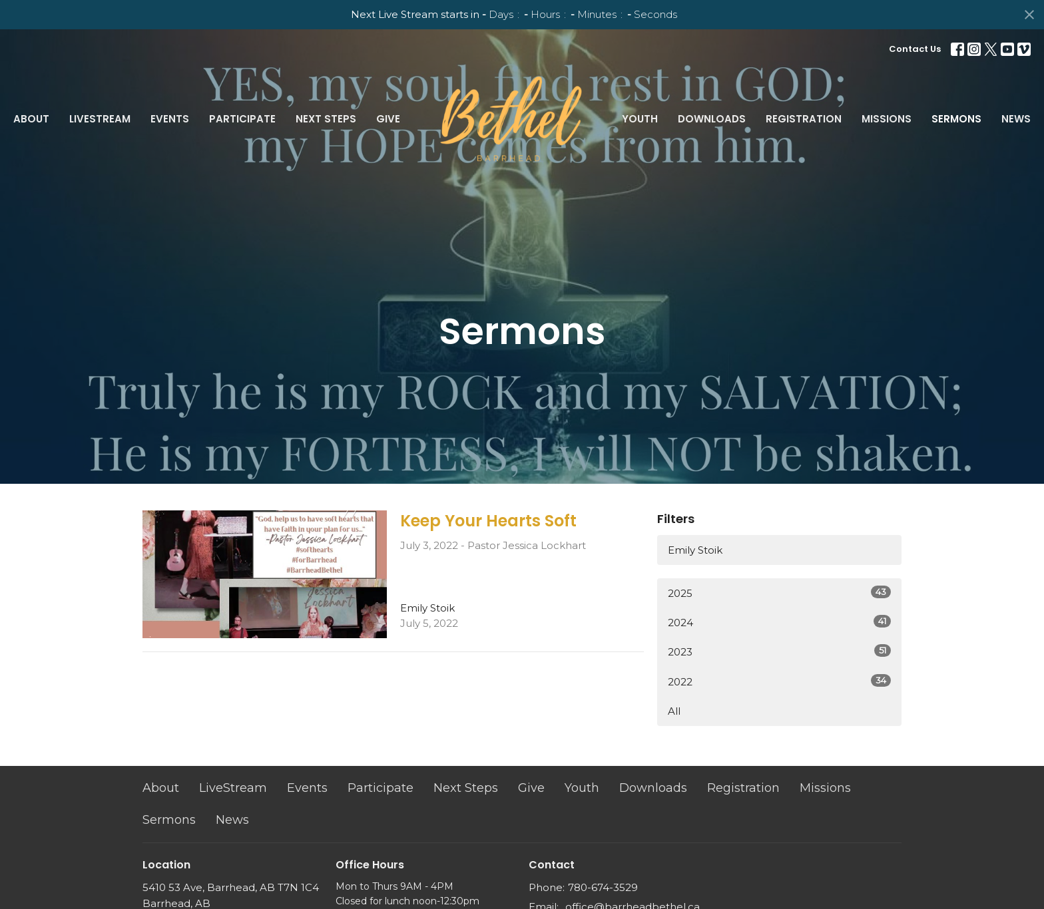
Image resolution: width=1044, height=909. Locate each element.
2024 (779, 622)
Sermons (956, 119)
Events (169, 119)
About (31, 119)
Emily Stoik (695, 550)
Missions (887, 119)
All (674, 711)
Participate (242, 119)
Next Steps (326, 119)
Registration (804, 119)
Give (388, 119)
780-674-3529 (603, 887)
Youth (640, 119)
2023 (779, 651)
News (1016, 119)
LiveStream (99, 119)
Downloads (712, 119)
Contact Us (915, 49)
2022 (779, 681)
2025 (779, 593)
